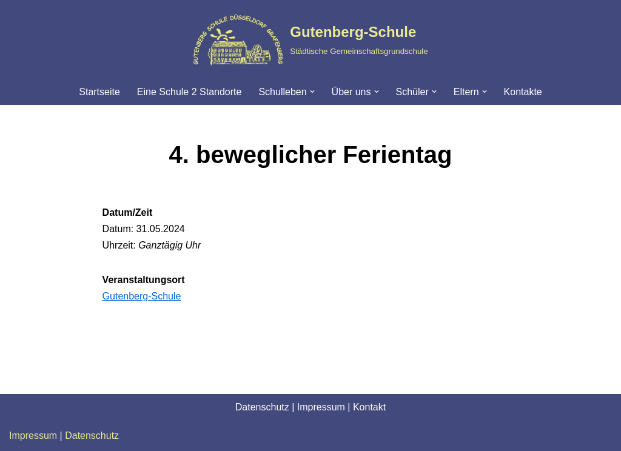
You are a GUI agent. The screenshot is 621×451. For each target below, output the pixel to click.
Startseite (99, 92)
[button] (312, 91)
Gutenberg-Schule (141, 296)
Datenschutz (262, 407)
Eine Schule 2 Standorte (189, 92)
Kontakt (369, 407)
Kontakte (523, 92)
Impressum (321, 407)
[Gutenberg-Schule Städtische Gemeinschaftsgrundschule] (310, 39)
